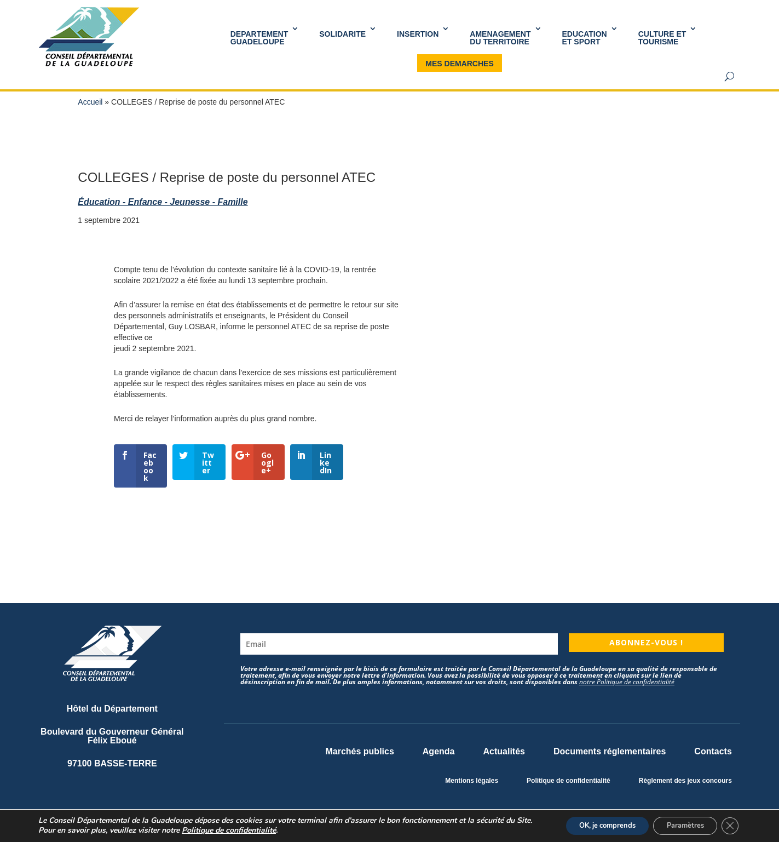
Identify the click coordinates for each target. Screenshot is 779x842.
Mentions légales (471, 780)
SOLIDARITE (342, 34)
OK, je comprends (590, 825)
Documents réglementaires (609, 751)
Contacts (712, 751)
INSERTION (417, 34)
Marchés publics (359, 751)
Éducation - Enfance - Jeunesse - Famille (162, 202)
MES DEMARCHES (459, 63)
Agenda (439, 751)
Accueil (90, 102)
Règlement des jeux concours (685, 780)
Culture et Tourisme (662, 38)
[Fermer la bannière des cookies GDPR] (728, 825)
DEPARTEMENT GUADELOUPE (259, 38)
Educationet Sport (584, 38)
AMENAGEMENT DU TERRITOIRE (500, 38)
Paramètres (678, 825)
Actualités (503, 751)
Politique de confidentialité (568, 780)
